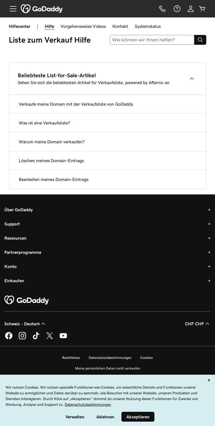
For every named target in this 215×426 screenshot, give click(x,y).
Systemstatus (148, 26)
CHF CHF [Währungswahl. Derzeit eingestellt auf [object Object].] (198, 323)
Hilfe (49, 26)
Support (12, 224)
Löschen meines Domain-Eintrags (51, 160)
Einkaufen (14, 280)
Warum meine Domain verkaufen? (52, 141)
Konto (10, 266)
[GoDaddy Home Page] (27, 300)
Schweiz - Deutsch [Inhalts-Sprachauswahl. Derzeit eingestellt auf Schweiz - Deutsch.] (25, 323)
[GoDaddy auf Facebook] (8, 338)
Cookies (146, 357)
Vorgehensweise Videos (83, 26)
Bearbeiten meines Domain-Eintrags (53, 179)
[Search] (200, 40)
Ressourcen (15, 238)
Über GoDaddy (18, 209)
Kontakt (120, 26)
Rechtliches (71, 357)
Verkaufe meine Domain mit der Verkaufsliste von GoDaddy (76, 104)
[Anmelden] (190, 8)
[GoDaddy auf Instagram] (22, 338)
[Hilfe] (176, 8)
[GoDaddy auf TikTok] (36, 338)
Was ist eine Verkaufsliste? (44, 123)
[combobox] (152, 39)
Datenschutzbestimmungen (110, 357)
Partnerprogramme (22, 252)
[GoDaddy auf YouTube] (63, 338)
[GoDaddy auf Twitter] (49, 338)
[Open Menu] (11, 9)
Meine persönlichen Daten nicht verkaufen (107, 368)
